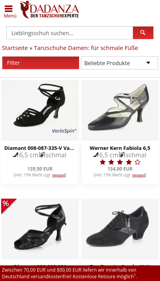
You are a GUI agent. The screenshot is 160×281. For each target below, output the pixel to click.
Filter (43, 62)
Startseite (15, 48)
